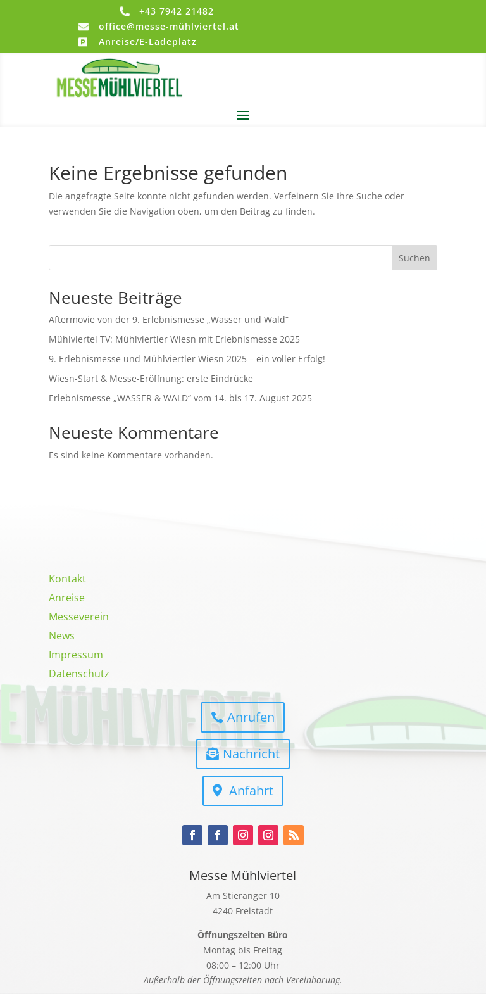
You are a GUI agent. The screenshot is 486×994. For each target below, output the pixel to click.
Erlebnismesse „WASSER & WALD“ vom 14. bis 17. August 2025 (180, 398)
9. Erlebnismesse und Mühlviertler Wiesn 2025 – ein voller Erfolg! (187, 359)
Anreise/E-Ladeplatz (148, 41)
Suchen (414, 258)
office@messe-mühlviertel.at (169, 26)
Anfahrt (251, 790)
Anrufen (251, 717)
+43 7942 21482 (176, 11)
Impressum (76, 656)
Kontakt (67, 580)
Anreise (67, 599)
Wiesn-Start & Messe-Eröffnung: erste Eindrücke (151, 378)
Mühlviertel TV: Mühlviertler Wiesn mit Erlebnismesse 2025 (174, 339)
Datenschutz (79, 675)
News (62, 637)
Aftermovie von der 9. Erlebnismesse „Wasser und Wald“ (169, 319)
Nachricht (251, 753)
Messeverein (79, 618)
